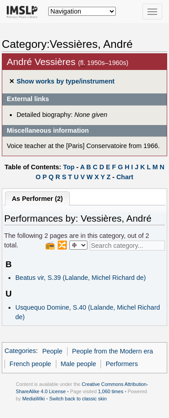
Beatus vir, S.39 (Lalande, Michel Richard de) (80, 277)
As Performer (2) (37, 198)
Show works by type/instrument (65, 81)
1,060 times (110, 391)
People (52, 351)
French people (30, 363)
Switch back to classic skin (78, 398)
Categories (20, 351)
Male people (78, 363)
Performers (121, 363)
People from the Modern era (112, 351)
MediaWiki (33, 398)
